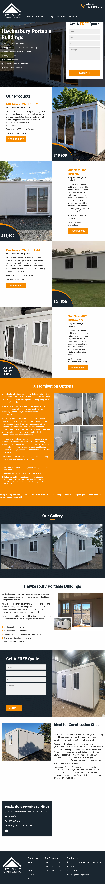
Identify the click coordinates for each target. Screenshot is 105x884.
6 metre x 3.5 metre (52, 862)
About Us (60, 16)
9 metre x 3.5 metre (52, 866)
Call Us (9, 133)
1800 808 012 (16, 139)
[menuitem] (30, 16)
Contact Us (31, 879)
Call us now (93, 5)
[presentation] (84, 65)
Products (40, 16)
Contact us (73, 16)
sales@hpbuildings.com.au (20, 825)
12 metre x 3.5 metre (52, 871)
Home (30, 16)
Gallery (50, 16)
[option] (26, 546)
